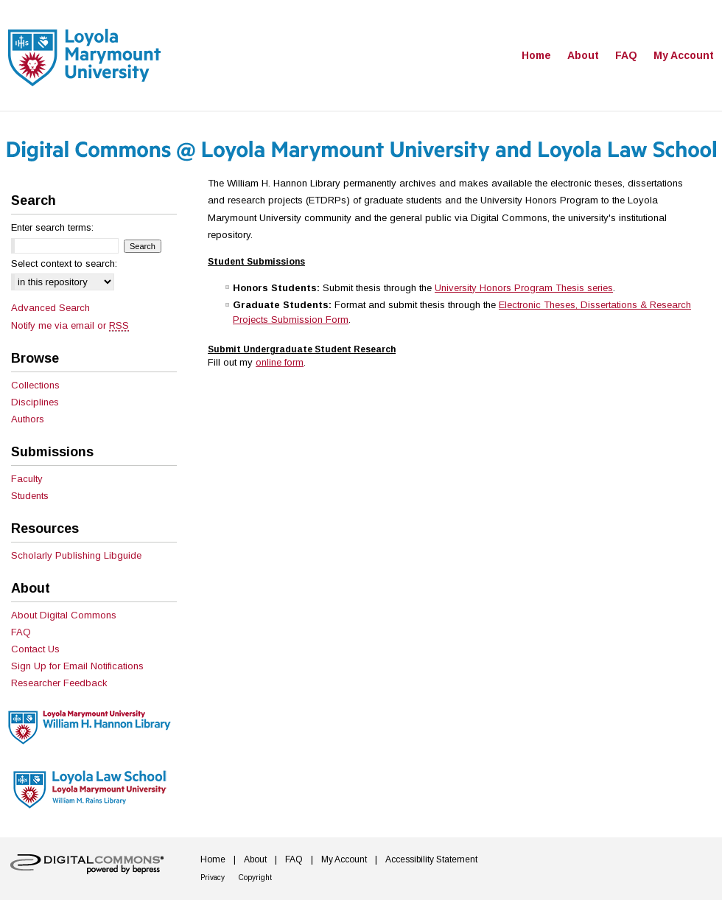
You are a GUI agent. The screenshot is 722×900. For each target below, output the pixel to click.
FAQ (21, 632)
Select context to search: (64, 263)
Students (30, 495)
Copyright (255, 877)
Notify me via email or (70, 325)
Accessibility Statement (431, 859)
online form (280, 362)
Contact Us (35, 649)
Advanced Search (50, 307)
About (255, 859)
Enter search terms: (52, 227)
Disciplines (35, 402)
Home (212, 859)
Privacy (212, 877)
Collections (35, 385)
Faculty (27, 478)
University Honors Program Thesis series (524, 287)
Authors (27, 419)
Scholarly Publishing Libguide (76, 555)
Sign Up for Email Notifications (77, 665)
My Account (344, 859)
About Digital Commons (63, 615)
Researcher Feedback (59, 682)
